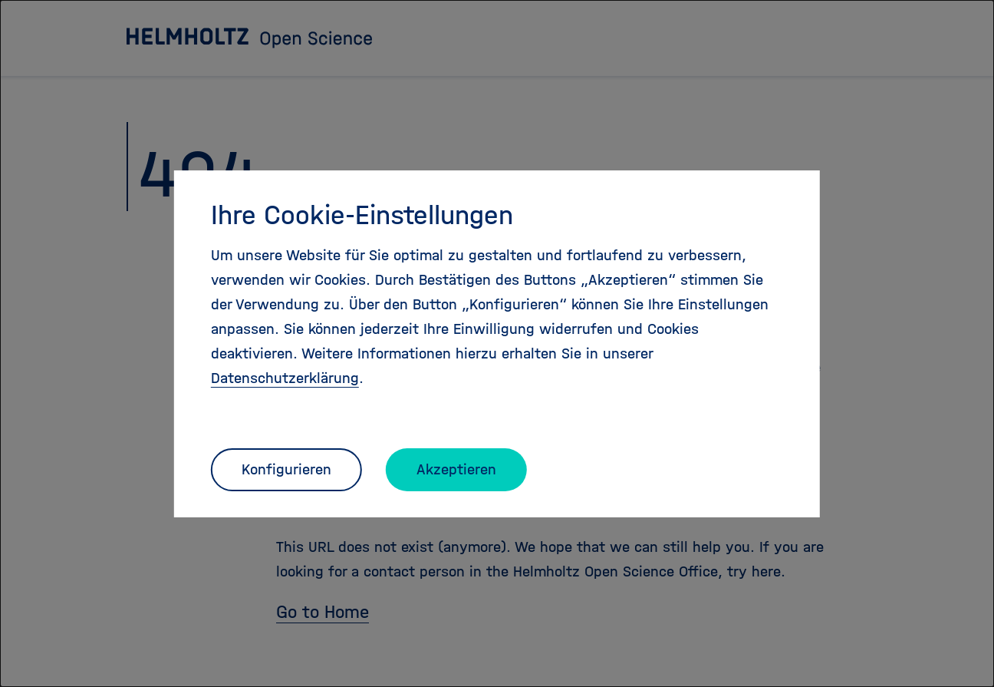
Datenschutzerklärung (285, 378)
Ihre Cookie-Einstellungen (362, 215)
